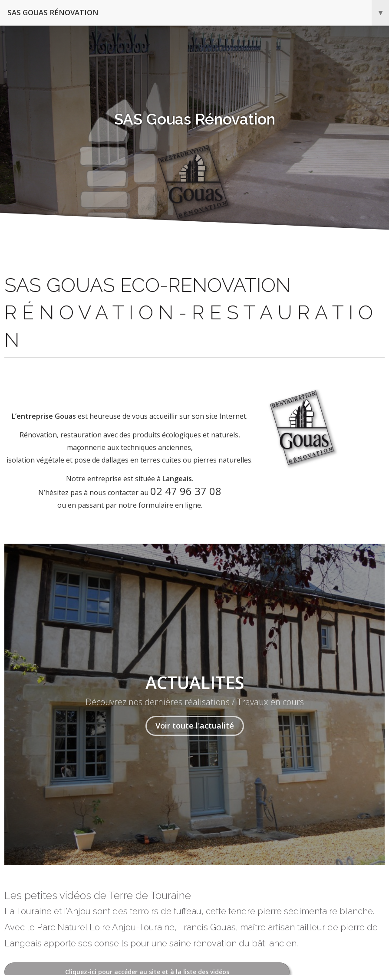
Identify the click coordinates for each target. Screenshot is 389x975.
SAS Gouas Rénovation (198, 13)
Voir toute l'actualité (194, 725)
